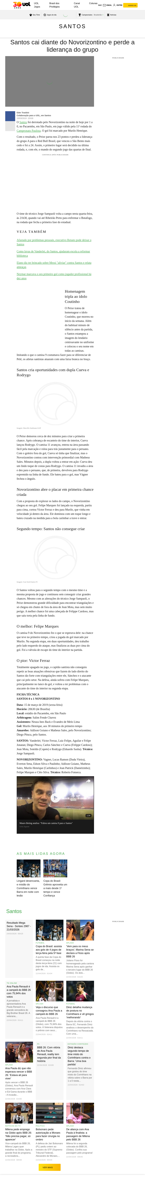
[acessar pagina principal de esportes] (111, 15)
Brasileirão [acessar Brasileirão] (98, 15)
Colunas (93, 3)
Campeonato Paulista (29, 130)
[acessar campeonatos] (85, 15)
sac (100, 5)
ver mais (50, 1167)
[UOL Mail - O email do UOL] (107, 5)
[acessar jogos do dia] (49, 15)
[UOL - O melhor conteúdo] (22, 5)
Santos (72, 26)
